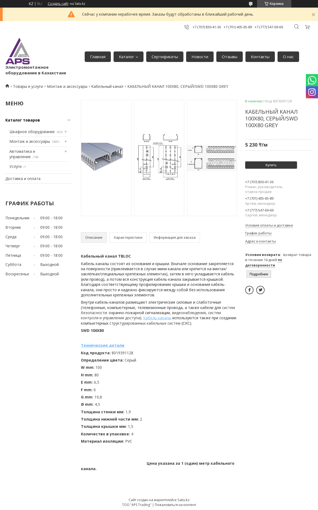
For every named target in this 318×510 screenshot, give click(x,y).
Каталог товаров (22, 120)
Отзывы (229, 56)
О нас (288, 56)
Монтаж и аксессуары (67, 86)
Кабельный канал (107, 86)
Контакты (260, 56)
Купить (270, 165)
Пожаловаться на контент (175, 504)
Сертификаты (165, 56)
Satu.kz (183, 499)
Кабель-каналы (157, 317)
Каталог (126, 56)
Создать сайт (58, 4)
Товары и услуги (28, 86)
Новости (200, 56)
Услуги (15, 166)
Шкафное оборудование (32, 131)
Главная (97, 56)
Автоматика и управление (22, 154)
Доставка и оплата (22, 178)
